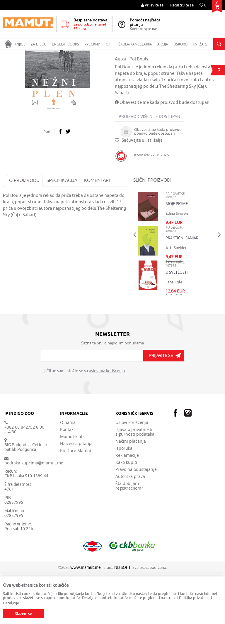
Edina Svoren (177, 263)
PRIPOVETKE (137, 53)
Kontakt (67, 480)
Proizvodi (27, 53)
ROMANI (78, 53)
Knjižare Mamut (75, 501)
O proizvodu (24, 230)
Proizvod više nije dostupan (149, 167)
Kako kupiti (126, 512)
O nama (68, 473)
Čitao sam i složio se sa (85, 421)
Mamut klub (72, 487)
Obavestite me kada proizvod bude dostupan (162, 153)
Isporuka (123, 498)
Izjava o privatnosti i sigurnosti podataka (135, 482)
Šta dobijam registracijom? (129, 536)
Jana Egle (174, 332)
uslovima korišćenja (107, 421)
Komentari (97, 230)
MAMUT (9, 53)
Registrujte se (182, 5)
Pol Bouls (138, 109)
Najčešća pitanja (76, 494)
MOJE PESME (177, 254)
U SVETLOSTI (177, 322)
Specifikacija (62, 230)
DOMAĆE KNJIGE (53, 53)
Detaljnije (11, 603)
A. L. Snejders (177, 298)
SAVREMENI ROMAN (105, 53)
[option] (57, 121)
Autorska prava (130, 527)
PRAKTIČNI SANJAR (182, 288)
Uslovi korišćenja (131, 473)
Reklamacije (127, 505)
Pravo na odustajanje (136, 520)
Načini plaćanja (130, 491)
